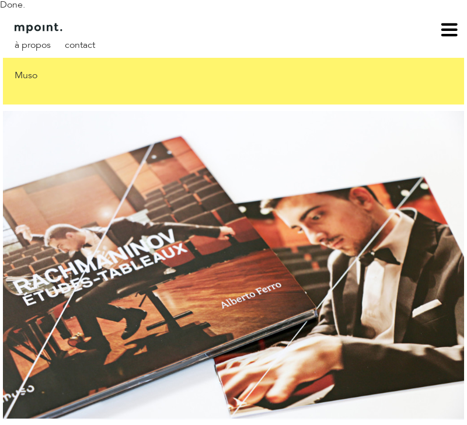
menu (449, 31)
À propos (33, 45)
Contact (80, 45)
